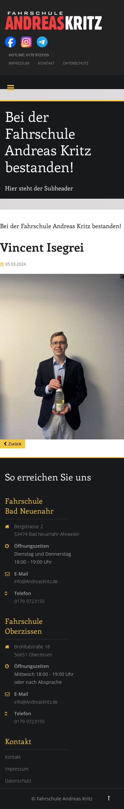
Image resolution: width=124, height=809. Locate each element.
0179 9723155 (29, 601)
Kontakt (46, 63)
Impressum (19, 63)
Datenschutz (75, 63)
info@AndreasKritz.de (36, 581)
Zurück (14, 443)
